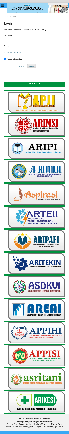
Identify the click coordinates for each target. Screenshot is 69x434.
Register (22, 66)
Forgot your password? (13, 52)
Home (7, 16)
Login (31, 66)
